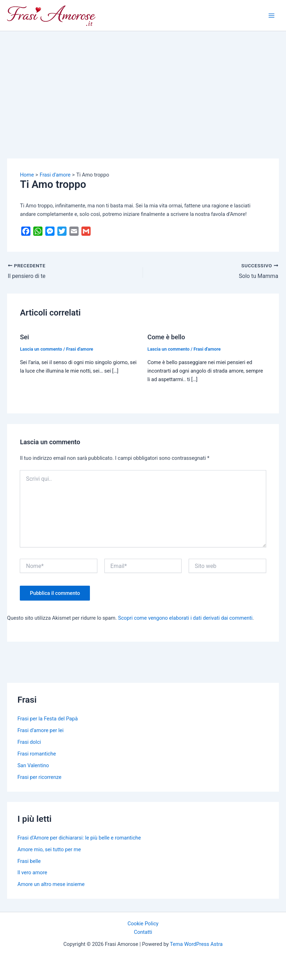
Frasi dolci (29, 742)
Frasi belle (29, 861)
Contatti (143, 932)
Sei (24, 337)
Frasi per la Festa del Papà (47, 718)
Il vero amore (32, 872)
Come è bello (166, 337)
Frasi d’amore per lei (40, 730)
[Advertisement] (143, 84)
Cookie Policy (142, 923)
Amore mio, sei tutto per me (49, 849)
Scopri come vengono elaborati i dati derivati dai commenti (185, 618)
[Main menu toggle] (271, 15)
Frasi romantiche (36, 754)
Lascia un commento (41, 349)
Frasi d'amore (79, 349)
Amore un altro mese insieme (51, 884)
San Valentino (33, 765)
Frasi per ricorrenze (39, 777)
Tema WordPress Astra (196, 944)
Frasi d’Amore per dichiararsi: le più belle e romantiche (79, 838)
